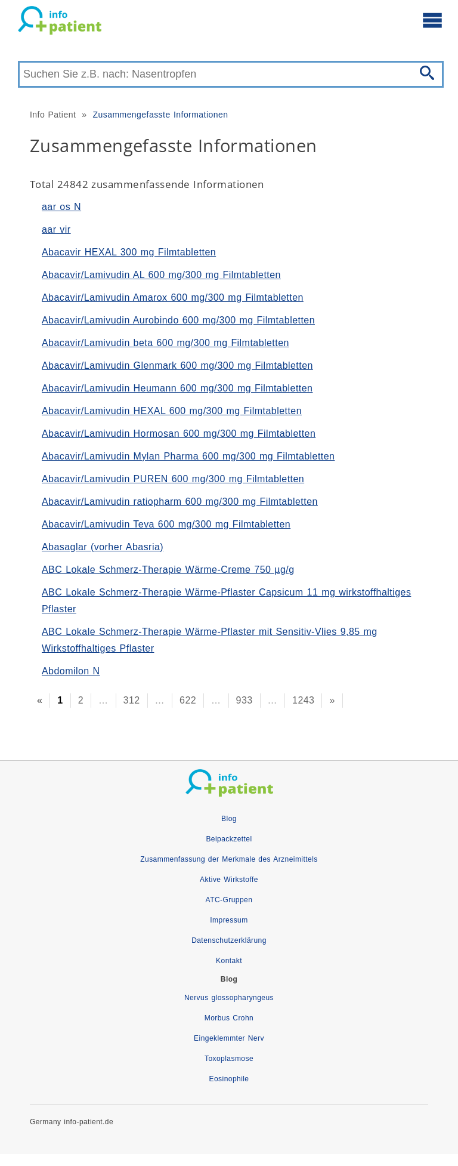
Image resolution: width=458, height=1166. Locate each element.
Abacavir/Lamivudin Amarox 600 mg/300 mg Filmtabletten (173, 297)
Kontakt (229, 961)
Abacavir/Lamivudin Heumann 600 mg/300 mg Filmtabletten (177, 388)
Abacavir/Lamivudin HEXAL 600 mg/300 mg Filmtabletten (172, 411)
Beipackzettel (229, 839)
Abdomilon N (71, 671)
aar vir (56, 229)
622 (188, 700)
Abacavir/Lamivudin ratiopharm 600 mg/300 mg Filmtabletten (180, 501)
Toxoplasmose (229, 1058)
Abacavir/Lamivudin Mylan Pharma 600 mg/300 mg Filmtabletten (188, 456)
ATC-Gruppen (229, 900)
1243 (303, 700)
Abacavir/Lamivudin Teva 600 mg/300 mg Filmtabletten (166, 524)
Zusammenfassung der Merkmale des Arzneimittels (228, 859)
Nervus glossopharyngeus (229, 998)
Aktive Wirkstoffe (229, 879)
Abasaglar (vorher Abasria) (102, 547)
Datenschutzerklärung (229, 940)
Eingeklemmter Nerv (229, 1038)
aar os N (61, 207)
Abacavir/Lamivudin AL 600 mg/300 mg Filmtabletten (161, 275)
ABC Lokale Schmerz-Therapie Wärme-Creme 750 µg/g (168, 570)
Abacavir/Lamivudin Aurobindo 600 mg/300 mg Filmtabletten (178, 320)
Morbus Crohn (229, 1018)
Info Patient (53, 114)
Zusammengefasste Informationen (160, 114)
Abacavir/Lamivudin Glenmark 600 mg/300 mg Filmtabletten (177, 365)
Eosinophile (229, 1079)
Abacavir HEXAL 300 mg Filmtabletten (129, 252)
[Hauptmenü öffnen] (432, 19)
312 (131, 700)
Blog (229, 819)
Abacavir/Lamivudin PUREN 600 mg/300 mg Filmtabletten (173, 479)
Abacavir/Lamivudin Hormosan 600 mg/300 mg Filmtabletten (178, 433)
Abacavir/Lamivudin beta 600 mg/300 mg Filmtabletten (165, 343)
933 (244, 700)
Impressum (228, 920)
